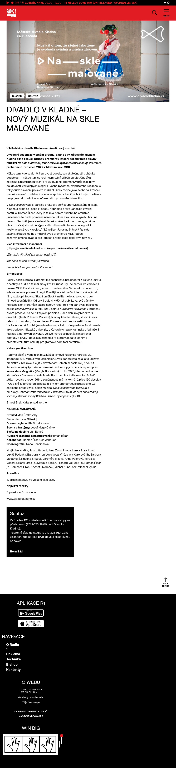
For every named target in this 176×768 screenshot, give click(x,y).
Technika (13, 659)
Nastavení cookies (31, 716)
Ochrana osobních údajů (30, 711)
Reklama (13, 654)
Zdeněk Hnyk (34, 2)
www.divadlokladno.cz (21, 498)
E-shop (12, 664)
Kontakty (13, 670)
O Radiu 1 (12, 647)
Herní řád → (18, 551)
